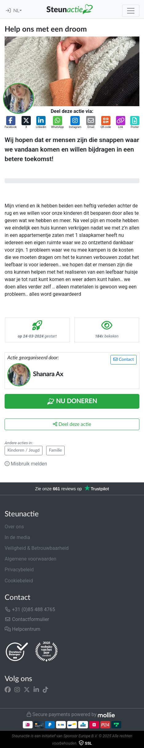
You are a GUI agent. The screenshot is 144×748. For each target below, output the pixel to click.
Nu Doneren (72, 401)
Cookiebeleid (19, 581)
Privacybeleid (19, 570)
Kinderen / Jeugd (23, 450)
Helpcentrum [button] (22, 629)
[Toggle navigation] (130, 11)
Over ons (14, 527)
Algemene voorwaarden (30, 559)
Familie (55, 450)
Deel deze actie (72, 424)
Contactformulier (27, 619)
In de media (17, 537)
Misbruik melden (26, 464)
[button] (11, 122)
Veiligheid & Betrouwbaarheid (37, 548)
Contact (123, 359)
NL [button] (16, 10)
